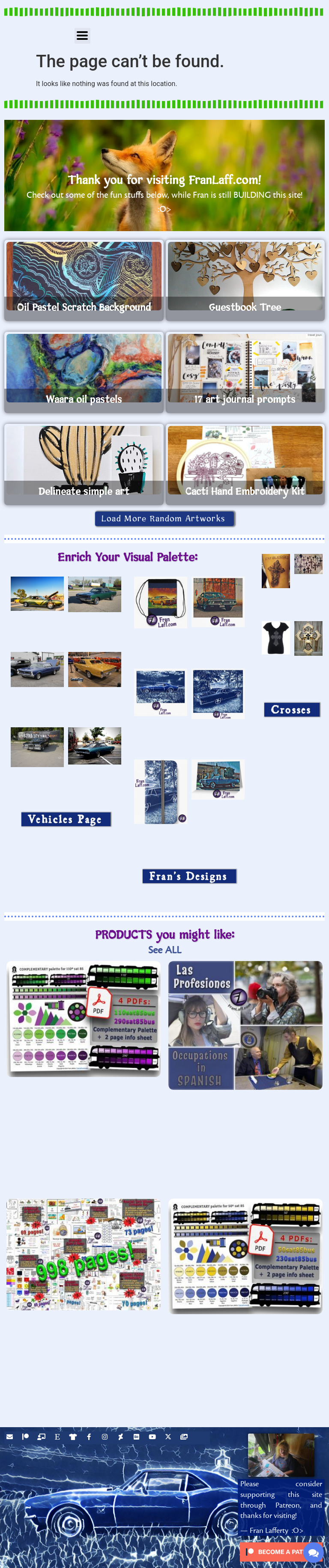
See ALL (164, 950)
